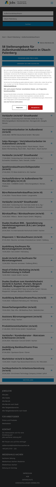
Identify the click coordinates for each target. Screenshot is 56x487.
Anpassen (19, 107)
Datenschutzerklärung (10, 86)
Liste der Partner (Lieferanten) (13, 102)
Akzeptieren (35, 107)
